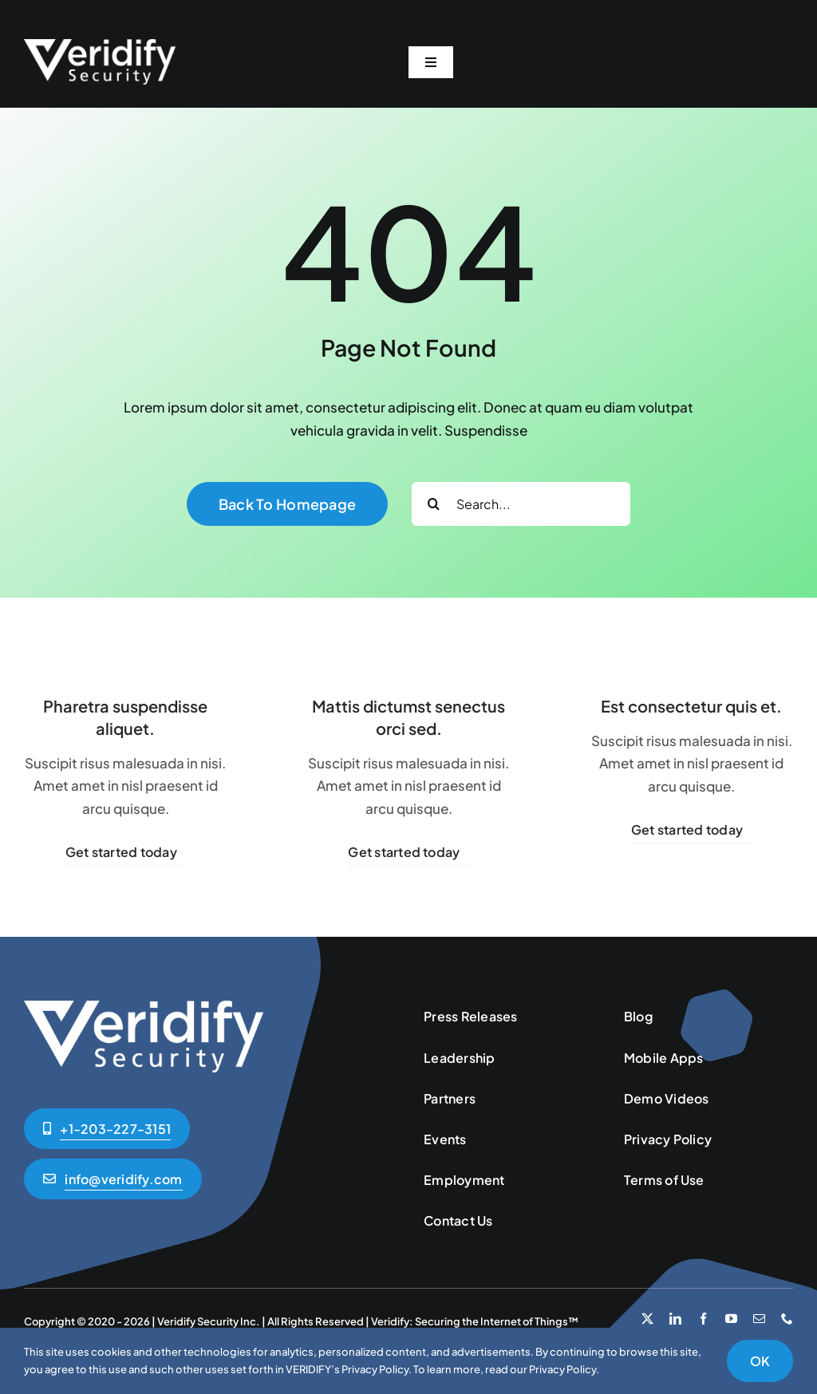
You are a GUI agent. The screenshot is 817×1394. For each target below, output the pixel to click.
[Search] (434, 504)
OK (760, 1361)
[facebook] (703, 1319)
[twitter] (647, 1319)
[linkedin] (675, 1319)
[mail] (759, 1319)
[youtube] (731, 1319)
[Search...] (521, 504)
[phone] (787, 1319)
